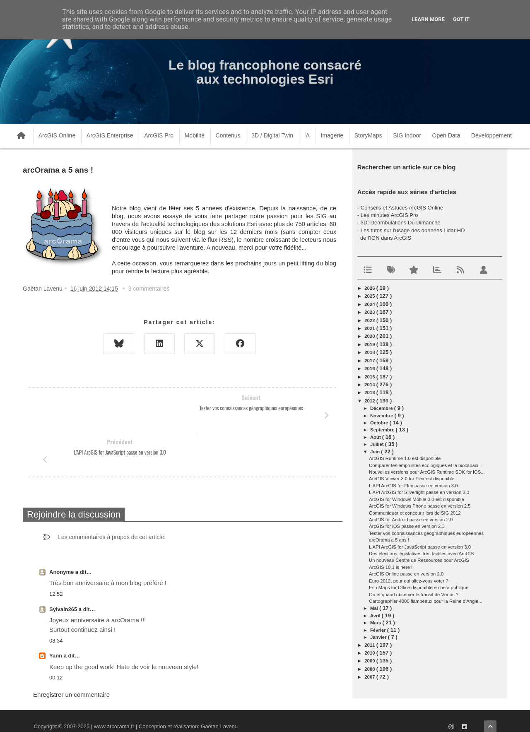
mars (376, 622)
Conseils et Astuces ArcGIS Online (402, 208)
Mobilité (195, 135)
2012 (370, 400)
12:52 (56, 550)
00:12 (56, 633)
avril (376, 615)
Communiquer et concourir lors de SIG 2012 (415, 512)
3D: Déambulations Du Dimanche (401, 222)
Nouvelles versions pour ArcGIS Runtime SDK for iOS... (427, 472)
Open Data (446, 135)
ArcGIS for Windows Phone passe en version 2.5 (420, 505)
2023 (370, 312)
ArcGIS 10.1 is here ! (390, 567)
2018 (370, 352)
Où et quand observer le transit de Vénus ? (413, 594)
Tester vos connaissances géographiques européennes (426, 533)
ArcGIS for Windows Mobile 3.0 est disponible (416, 499)
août (376, 437)
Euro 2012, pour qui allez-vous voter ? (408, 580)
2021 (370, 328)
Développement (491, 135)
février (378, 630)
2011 (370, 645)
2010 (370, 652)
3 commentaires (149, 288)
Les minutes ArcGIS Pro (389, 215)
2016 (370, 368)
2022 (370, 320)
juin (375, 451)
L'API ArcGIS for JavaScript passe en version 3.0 (420, 546)
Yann (56, 611)
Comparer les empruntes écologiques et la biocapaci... (425, 465)
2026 (370, 288)
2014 (370, 384)
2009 (370, 660)
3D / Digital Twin (272, 135)
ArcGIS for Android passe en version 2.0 (411, 519)
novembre (382, 415)
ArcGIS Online (57, 135)
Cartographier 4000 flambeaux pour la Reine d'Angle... (425, 601)
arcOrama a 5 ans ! (389, 539)
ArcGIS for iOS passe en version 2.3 (407, 526)
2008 (370, 669)
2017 (370, 360)
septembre (383, 429)
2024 (370, 304)
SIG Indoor (407, 135)
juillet (377, 444)
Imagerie (332, 135)
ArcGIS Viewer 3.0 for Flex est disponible (411, 478)
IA (307, 135)
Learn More (428, 19)
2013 (370, 392)
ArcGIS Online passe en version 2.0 (406, 573)
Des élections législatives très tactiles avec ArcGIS (421, 553)
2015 (370, 376)
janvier (379, 637)
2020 (370, 336)
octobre (380, 422)
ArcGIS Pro (158, 135)
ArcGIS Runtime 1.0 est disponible (405, 458)
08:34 (56, 596)
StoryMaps (368, 135)
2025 (370, 296)
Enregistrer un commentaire (71, 650)
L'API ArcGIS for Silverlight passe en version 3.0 (419, 492)
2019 (370, 344)
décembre (382, 408)
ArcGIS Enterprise (110, 135)
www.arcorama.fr (114, 715)
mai (374, 608)
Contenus (228, 135)
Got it (461, 19)
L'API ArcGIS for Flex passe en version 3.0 (413, 485)
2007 (370, 676)
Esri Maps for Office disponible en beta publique (418, 587)
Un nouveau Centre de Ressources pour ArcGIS (419, 560)
